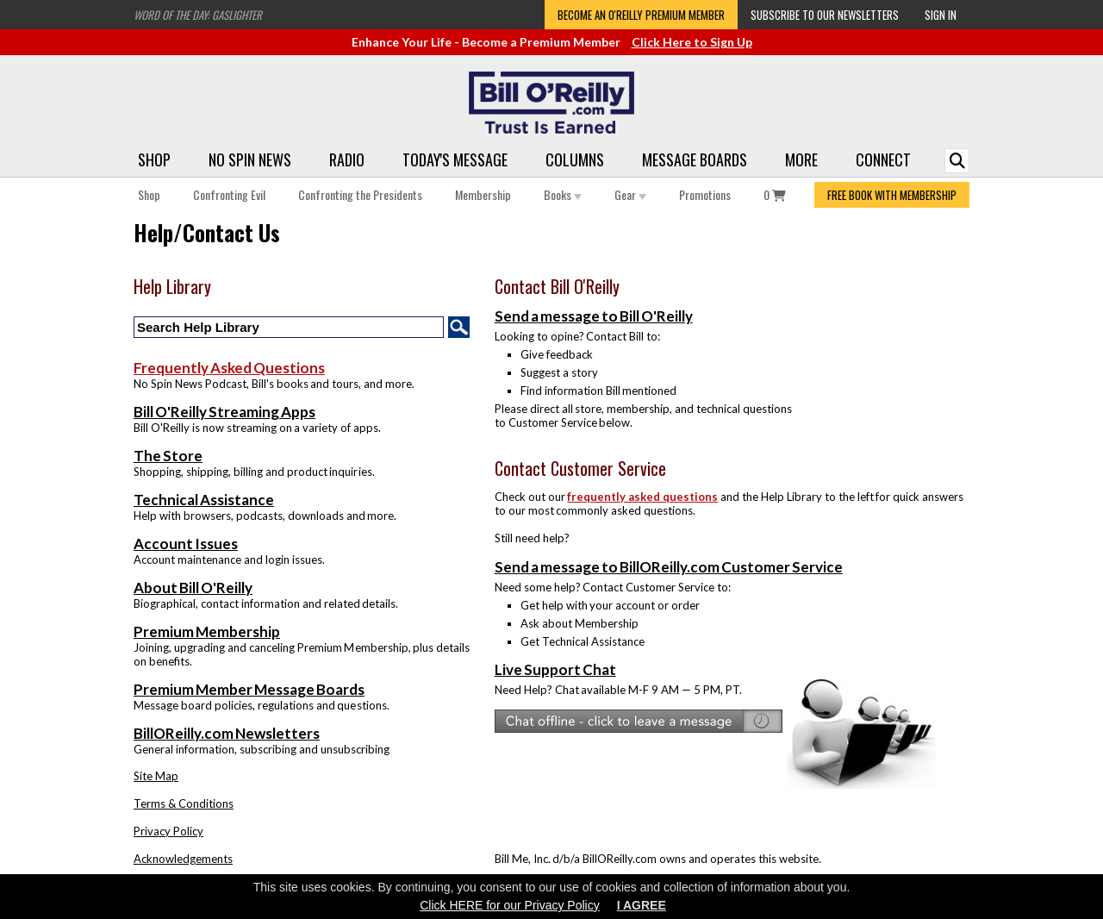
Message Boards (694, 159)
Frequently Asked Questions (229, 368)
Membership (483, 194)
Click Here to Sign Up (692, 41)
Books (563, 194)
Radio (347, 159)
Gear (630, 194)
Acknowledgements (183, 859)
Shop (154, 159)
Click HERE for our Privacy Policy (510, 905)
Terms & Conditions (184, 803)
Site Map (156, 776)
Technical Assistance (204, 500)
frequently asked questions (642, 496)
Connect (883, 159)
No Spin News (250, 159)
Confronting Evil (229, 194)
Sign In (941, 14)
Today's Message (455, 159)
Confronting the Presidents (360, 194)
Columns (574, 159)
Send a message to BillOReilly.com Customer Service (669, 567)
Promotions (705, 194)
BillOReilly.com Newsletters (227, 733)
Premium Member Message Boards (249, 689)
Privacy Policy (168, 831)
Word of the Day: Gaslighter (198, 14)
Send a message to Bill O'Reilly (594, 316)
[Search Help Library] (289, 327)
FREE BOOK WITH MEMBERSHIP (892, 194)
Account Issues (186, 544)
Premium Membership (207, 631)
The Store (168, 456)
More (801, 159)
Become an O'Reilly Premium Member (641, 14)
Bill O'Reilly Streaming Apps (224, 412)
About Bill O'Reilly (193, 587)
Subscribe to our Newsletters (825, 14)
